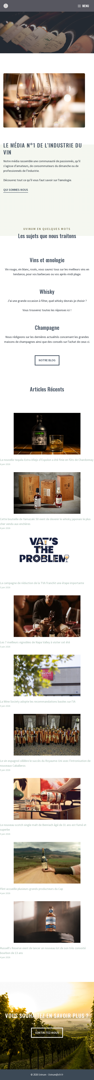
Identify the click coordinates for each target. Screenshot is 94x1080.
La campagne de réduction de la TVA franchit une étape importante (42, 583)
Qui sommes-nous (15, 190)
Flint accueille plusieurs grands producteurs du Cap (31, 889)
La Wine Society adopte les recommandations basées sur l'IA (37, 701)
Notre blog (47, 360)
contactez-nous (47, 1033)
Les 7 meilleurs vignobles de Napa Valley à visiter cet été (35, 642)
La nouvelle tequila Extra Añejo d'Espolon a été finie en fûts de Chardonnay (46, 460)
